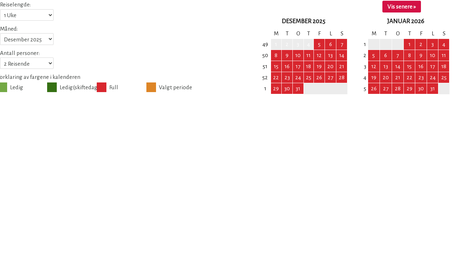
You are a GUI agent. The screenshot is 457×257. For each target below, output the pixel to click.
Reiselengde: (15, 4)
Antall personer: (20, 53)
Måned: (9, 29)
